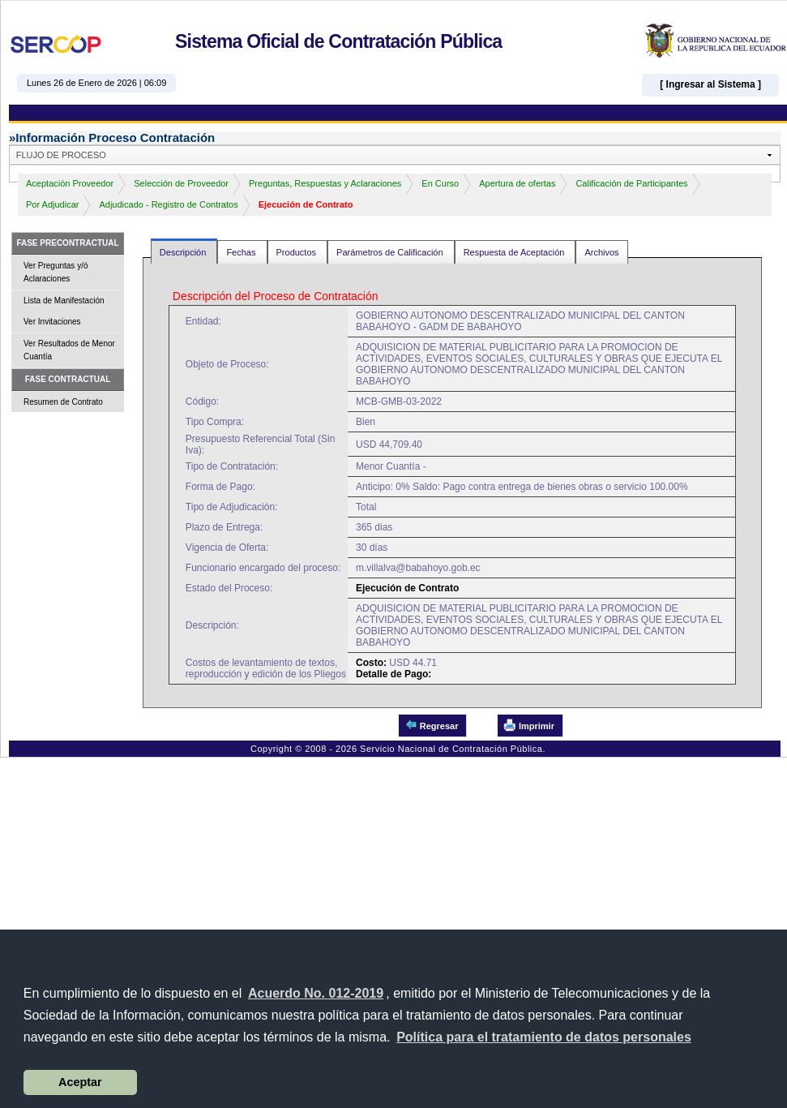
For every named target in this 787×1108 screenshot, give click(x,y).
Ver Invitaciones (52, 321)
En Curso (440, 183)
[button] (544, 1037)
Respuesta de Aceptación (515, 252)
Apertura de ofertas (517, 183)
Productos (297, 252)
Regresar (431, 725)
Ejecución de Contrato (306, 204)
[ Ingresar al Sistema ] (710, 84)
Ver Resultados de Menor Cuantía (69, 350)
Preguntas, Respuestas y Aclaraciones (325, 183)
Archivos (601, 252)
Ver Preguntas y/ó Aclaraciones (56, 272)
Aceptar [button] (80, 1082)
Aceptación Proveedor (69, 183)
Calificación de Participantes (631, 183)
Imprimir (528, 725)
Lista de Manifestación (64, 300)
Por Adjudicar (52, 204)
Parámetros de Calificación (391, 252)
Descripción (184, 252)
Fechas (242, 252)
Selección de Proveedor (181, 183)
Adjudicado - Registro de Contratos (168, 204)
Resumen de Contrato (63, 401)
